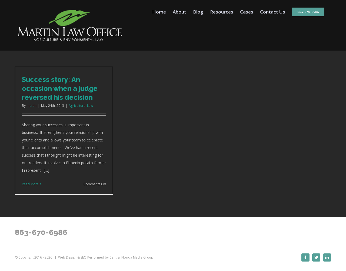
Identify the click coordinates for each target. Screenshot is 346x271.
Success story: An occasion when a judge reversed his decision (60, 88)
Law (90, 105)
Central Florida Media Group (131, 257)
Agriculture (77, 105)
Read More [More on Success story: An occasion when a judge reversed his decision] (30, 184)
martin (31, 105)
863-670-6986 (41, 232)
